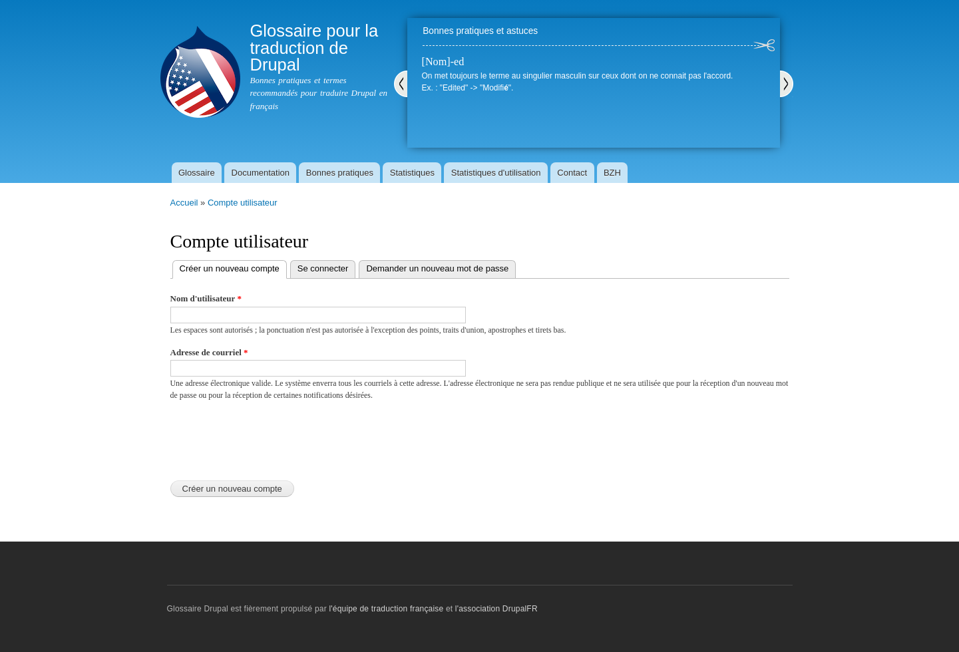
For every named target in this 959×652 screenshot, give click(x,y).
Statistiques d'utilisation (496, 173)
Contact (572, 173)
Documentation (260, 173)
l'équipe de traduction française (386, 608)
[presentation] (271, 437)
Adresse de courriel (209, 352)
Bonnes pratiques (339, 173)
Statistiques (412, 173)
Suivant (786, 84)
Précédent (400, 84)
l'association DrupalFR (496, 608)
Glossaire (196, 173)
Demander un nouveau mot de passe (437, 268)
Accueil (184, 203)
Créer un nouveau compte (233, 267)
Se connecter (323, 268)
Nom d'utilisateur (206, 298)
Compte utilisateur (243, 203)
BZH (612, 173)
